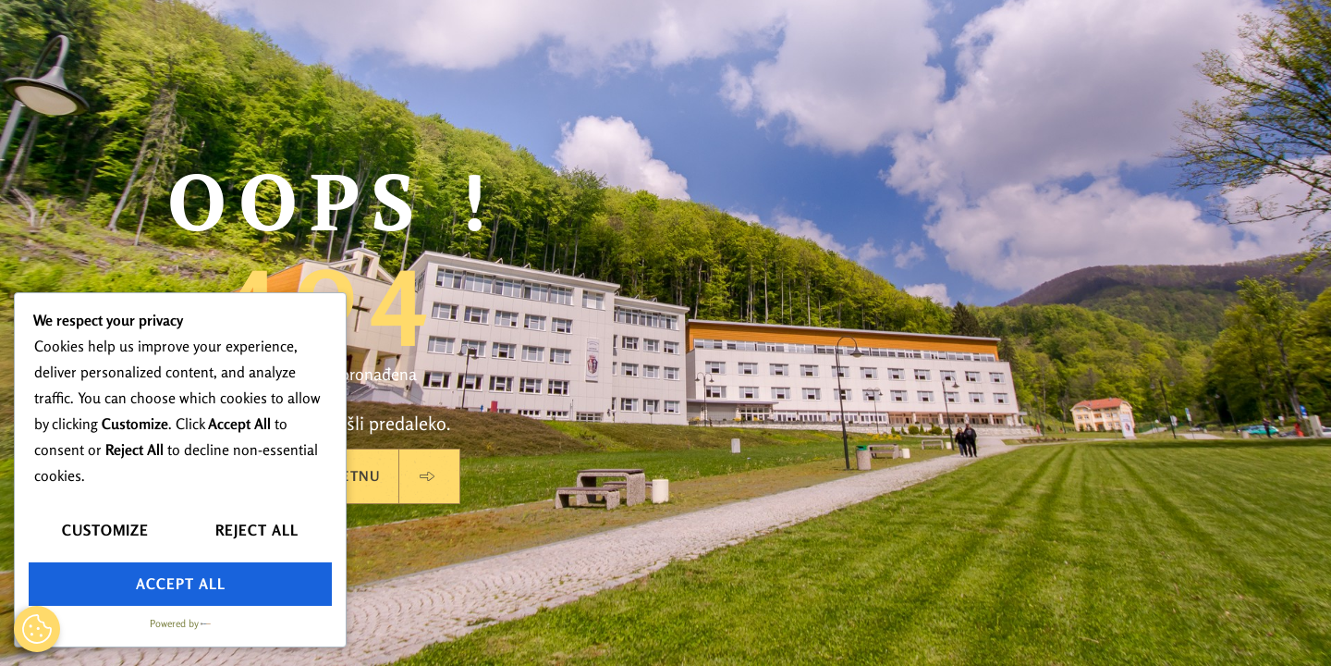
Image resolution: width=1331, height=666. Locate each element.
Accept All (181, 583)
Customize (105, 530)
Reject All (257, 530)
